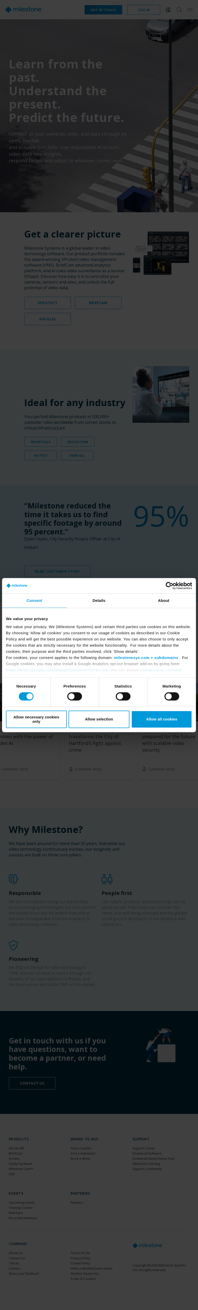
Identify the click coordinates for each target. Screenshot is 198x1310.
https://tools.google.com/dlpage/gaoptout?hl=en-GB (57, 670)
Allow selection (99, 719)
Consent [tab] (34, 600)
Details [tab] (99, 600)
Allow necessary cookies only (36, 719)
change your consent (160, 670)
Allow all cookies (161, 719)
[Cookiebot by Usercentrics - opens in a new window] (169, 586)
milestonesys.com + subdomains (146, 657)
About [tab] (163, 600)
